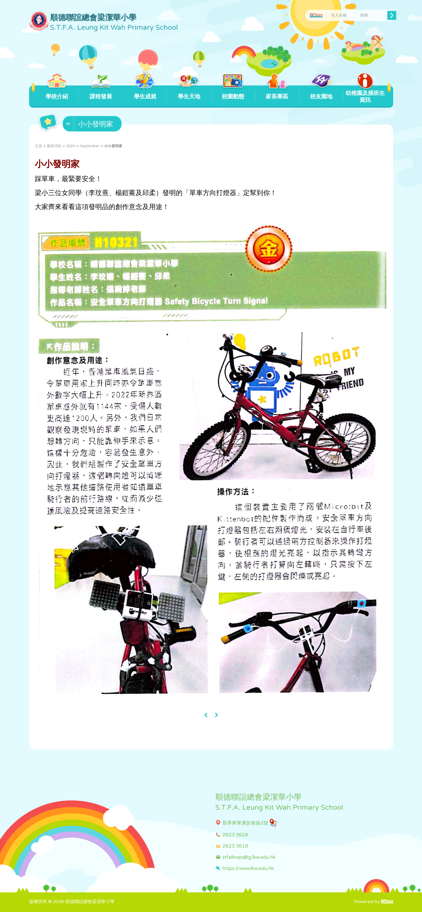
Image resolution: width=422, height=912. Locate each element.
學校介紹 (57, 92)
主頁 (38, 146)
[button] (93, 125)
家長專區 (277, 92)
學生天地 (189, 92)
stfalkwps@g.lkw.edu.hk (249, 857)
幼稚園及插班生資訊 (365, 94)
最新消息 (54, 146)
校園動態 (233, 92)
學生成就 (145, 92)
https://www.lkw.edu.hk (248, 868)
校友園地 (321, 92)
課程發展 (101, 92)
